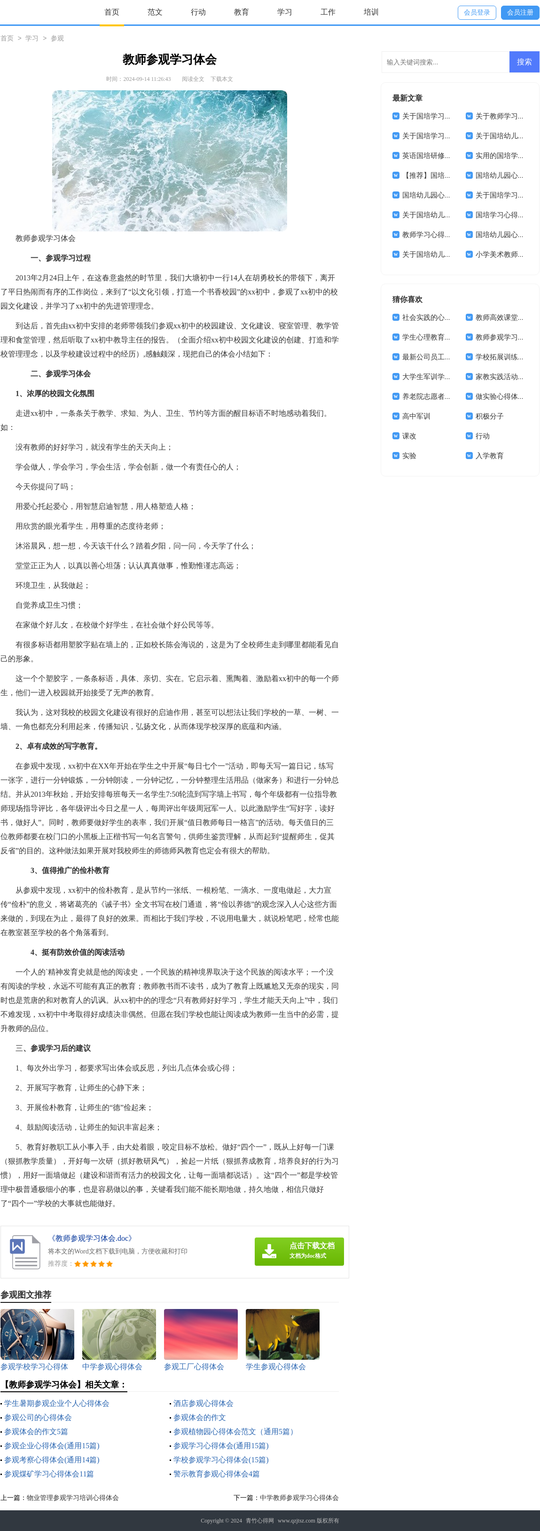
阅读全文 (193, 79)
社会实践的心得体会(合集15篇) (450, 317)
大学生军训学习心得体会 (441, 377)
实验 (409, 456)
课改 (409, 436)
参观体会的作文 (199, 1417)
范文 (155, 12)
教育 (241, 12)
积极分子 (490, 416)
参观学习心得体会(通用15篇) (221, 1446)
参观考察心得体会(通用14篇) (52, 1460)
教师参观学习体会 (504, 337)
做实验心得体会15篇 (507, 396)
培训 (371, 12)
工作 (328, 12)
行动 (198, 12)
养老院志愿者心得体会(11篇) (446, 396)
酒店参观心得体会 (203, 1403)
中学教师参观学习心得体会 (299, 1497)
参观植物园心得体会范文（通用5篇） (235, 1432)
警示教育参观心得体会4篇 (216, 1474)
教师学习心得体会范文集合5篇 (450, 234)
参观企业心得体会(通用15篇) (52, 1446)
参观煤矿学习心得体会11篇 (49, 1474)
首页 (111, 12)
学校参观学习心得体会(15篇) (221, 1460)
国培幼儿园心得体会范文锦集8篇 (453, 195)
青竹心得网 (260, 1520)
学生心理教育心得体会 (437, 337)
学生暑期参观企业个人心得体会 (57, 1403)
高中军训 (416, 416)
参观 (57, 38)
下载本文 (222, 79)
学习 (284, 12)
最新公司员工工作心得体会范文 (451, 357)
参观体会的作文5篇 (36, 1432)
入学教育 (490, 456)
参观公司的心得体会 (38, 1417)
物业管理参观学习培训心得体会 (73, 1497)
